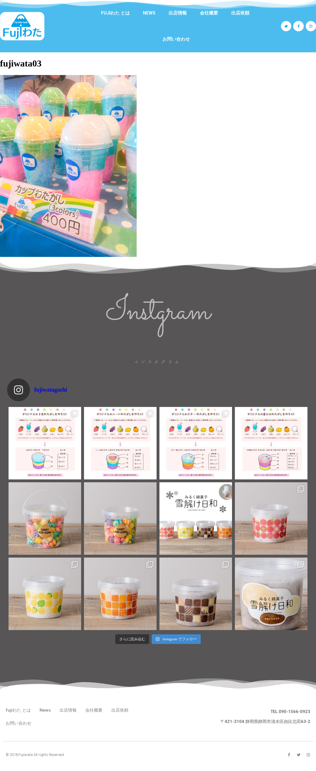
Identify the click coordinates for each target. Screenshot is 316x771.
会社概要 (209, 13)
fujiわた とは (115, 13)
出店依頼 (240, 13)
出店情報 (178, 13)
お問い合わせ (176, 39)
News (149, 13)
